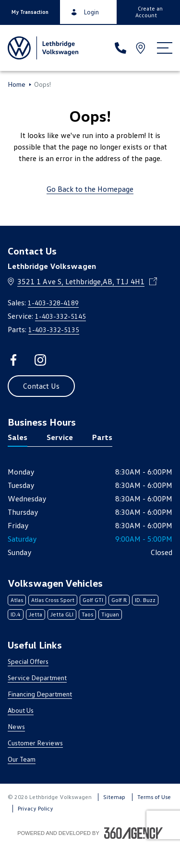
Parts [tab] (102, 437)
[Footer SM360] (133, 833)
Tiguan (110, 614)
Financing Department (40, 694)
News (16, 726)
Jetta (35, 614)
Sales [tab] (17, 437)
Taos (87, 614)
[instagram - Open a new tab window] (40, 360)
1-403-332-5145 (60, 316)
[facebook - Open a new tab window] (13, 360)
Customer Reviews (35, 743)
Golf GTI (93, 599)
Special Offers (28, 661)
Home (16, 84)
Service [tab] (60, 437)
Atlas (17, 599)
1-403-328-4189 (53, 303)
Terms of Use (154, 796)
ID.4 (16, 614)
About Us (21, 710)
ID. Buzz (145, 599)
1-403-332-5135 (53, 329)
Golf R (119, 599)
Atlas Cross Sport (52, 599)
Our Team (22, 759)
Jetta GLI (61, 614)
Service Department (37, 677)
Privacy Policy (35, 808)
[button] (30, 12)
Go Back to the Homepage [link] (90, 189)
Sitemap (114, 796)
